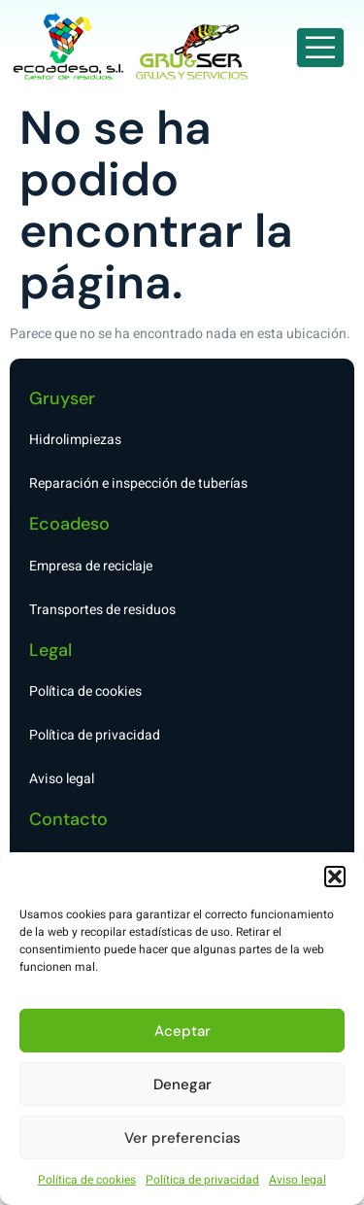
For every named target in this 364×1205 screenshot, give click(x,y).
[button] (335, 876)
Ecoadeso (69, 523)
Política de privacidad (202, 1179)
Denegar (182, 1084)
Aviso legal (297, 1179)
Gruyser (62, 398)
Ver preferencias (182, 1138)
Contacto (68, 819)
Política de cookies (87, 1179)
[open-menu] (320, 47)
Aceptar (182, 1031)
